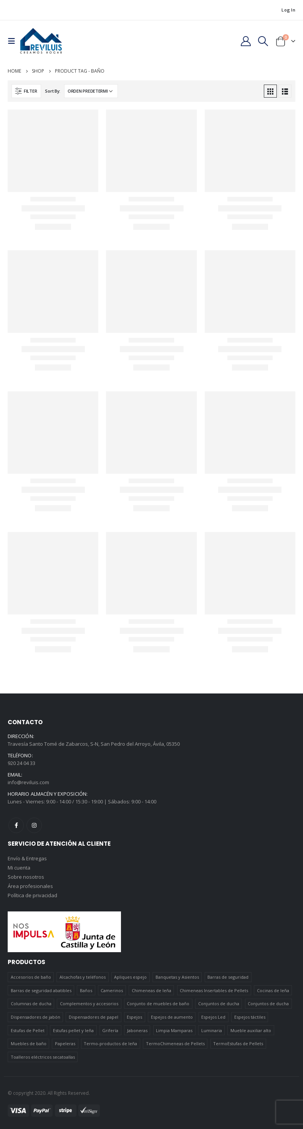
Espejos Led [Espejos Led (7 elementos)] (213, 1017)
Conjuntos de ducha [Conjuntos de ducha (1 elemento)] (218, 1003)
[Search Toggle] (263, 41)
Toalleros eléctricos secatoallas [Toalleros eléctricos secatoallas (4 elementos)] (43, 1057)
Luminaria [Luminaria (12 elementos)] (211, 1030)
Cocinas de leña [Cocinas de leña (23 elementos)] (273, 990)
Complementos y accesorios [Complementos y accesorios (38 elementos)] (89, 1003)
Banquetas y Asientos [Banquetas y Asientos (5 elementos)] (177, 977)
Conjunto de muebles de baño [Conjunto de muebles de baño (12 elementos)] (158, 1003)
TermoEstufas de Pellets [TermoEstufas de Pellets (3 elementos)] (238, 1043)
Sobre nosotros (26, 876)
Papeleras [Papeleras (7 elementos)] (65, 1043)
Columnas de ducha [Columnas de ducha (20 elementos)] (31, 1003)
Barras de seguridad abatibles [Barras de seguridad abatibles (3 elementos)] (41, 990)
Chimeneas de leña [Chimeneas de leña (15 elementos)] (151, 990)
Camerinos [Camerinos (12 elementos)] (112, 990)
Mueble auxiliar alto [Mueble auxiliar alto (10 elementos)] (250, 1030)
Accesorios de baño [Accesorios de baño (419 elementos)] (31, 977)
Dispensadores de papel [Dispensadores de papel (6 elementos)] (93, 1017)
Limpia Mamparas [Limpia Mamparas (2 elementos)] (174, 1030)
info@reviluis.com (28, 782)
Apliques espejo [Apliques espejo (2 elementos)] (130, 977)
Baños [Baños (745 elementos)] (86, 990)
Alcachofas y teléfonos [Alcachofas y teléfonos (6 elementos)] (83, 977)
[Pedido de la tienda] (91, 91)
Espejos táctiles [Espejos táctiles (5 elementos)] (249, 1017)
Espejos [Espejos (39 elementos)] (134, 1017)
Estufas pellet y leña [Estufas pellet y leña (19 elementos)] (73, 1030)
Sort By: (52, 91)
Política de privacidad (32, 895)
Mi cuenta (19, 867)
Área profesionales (30, 886)
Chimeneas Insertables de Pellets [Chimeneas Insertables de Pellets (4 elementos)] (214, 990)
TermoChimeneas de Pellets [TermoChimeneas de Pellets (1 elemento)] (175, 1043)
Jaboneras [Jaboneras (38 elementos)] (137, 1030)
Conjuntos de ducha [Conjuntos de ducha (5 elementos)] (268, 1003)
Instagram (34, 825)
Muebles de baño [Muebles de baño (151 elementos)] (28, 1043)
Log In (288, 10)
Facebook (16, 825)
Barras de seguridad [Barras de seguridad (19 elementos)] (227, 977)
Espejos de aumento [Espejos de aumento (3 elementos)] (172, 1017)
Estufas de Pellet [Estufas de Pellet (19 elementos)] (28, 1030)
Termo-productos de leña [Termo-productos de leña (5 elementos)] (110, 1043)
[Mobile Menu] (14, 41)
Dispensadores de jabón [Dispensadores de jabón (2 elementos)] (35, 1017)
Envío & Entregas (27, 858)
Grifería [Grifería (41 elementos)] (110, 1030)
